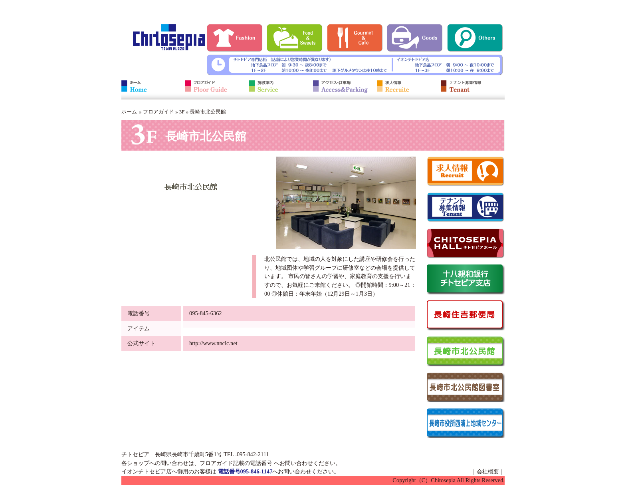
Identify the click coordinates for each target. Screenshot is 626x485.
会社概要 (488, 471)
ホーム (129, 112)
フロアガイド (158, 112)
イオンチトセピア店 (146, 471)
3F (182, 112)
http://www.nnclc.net (213, 343)
